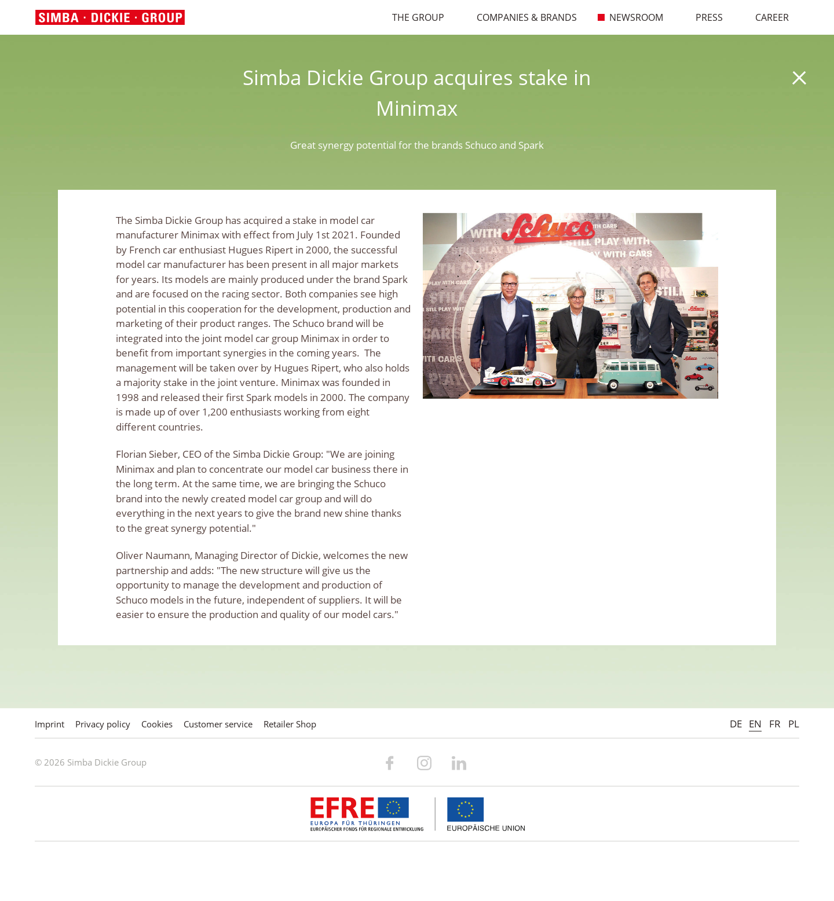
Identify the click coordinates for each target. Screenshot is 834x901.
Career (766, 17)
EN (755, 723)
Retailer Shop (290, 724)
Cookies (157, 724)
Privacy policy (102, 724)
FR (775, 723)
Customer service (218, 724)
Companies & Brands (520, 17)
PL (793, 723)
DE (736, 723)
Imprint (49, 724)
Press (703, 17)
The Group (412, 17)
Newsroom (630, 17)
